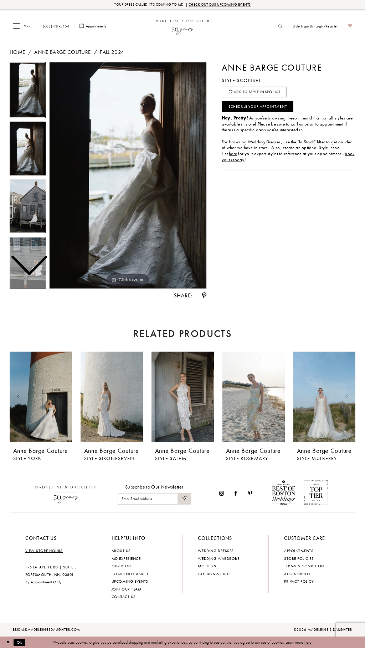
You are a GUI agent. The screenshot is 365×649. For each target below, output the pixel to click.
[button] (22, 26)
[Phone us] (56, 26)
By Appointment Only (43, 582)
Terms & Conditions (305, 566)
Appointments (298, 550)
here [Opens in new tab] (233, 156)
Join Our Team (127, 589)
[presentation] (41, 397)
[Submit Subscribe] (184, 499)
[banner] (182, 26)
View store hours (44, 550)
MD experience (126, 558)
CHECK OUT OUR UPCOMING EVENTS (220, 4)
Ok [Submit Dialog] (21, 642)
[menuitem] (22, 26)
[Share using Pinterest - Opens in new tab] (204, 295)
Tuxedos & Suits (214, 574)
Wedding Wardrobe (218, 558)
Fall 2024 (112, 52)
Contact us (124, 596)
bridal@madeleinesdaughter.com (47, 630)
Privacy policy (299, 581)
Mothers (207, 566)
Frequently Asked (130, 574)
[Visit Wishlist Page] (350, 26)
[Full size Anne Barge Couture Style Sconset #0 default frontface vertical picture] (128, 176)
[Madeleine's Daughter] (66, 493)
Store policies (299, 558)
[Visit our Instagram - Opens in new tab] (221, 494)
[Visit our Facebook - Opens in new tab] (236, 494)
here (308, 642)
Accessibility (297, 574)
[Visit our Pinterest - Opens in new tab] (250, 494)
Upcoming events (130, 581)
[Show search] (280, 26)
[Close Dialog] (9, 643)
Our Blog (122, 566)
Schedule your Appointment (261, 108)
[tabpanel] (128, 176)
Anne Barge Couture (62, 52)
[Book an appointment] (93, 26)
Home (17, 52)
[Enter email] (154, 499)
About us (121, 550)
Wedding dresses (216, 550)
